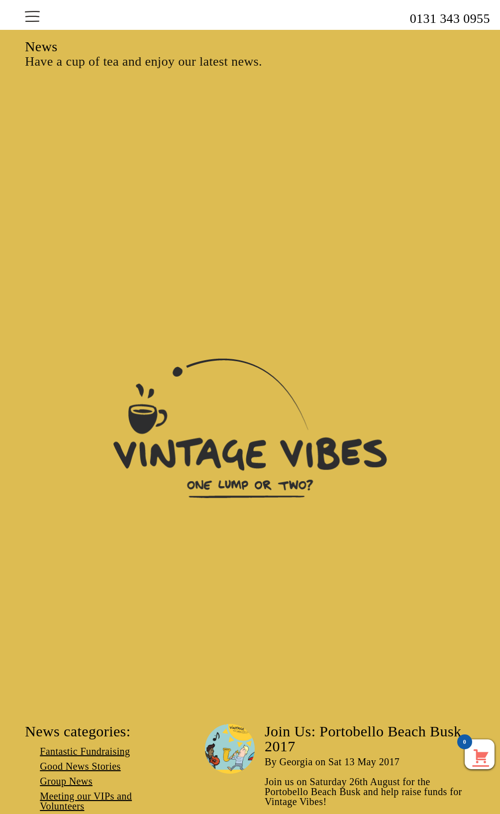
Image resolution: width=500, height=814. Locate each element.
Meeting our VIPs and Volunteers (86, 801)
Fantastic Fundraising (85, 751)
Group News (66, 781)
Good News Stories (80, 766)
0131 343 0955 (450, 18)
